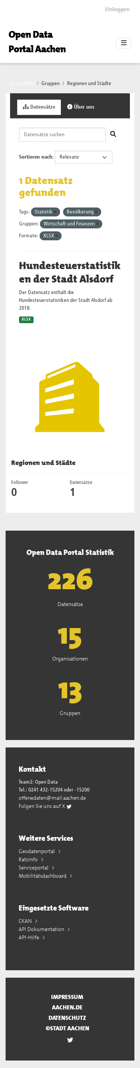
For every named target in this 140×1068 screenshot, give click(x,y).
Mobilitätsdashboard (43, 875)
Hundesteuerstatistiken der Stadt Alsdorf (70, 272)
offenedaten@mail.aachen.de (52, 797)
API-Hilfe (29, 937)
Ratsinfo (29, 859)
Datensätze (39, 107)
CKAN (26, 921)
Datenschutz (67, 1018)
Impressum (67, 997)
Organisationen (70, 658)
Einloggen (117, 9)
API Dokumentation (42, 929)
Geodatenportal (37, 851)
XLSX (26, 319)
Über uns (80, 107)
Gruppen (50, 83)
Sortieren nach (35, 157)
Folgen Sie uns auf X (45, 806)
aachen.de (67, 1007)
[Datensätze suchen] (62, 135)
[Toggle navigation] (123, 43)
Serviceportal (34, 867)
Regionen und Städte (89, 83)
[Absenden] (113, 135)
